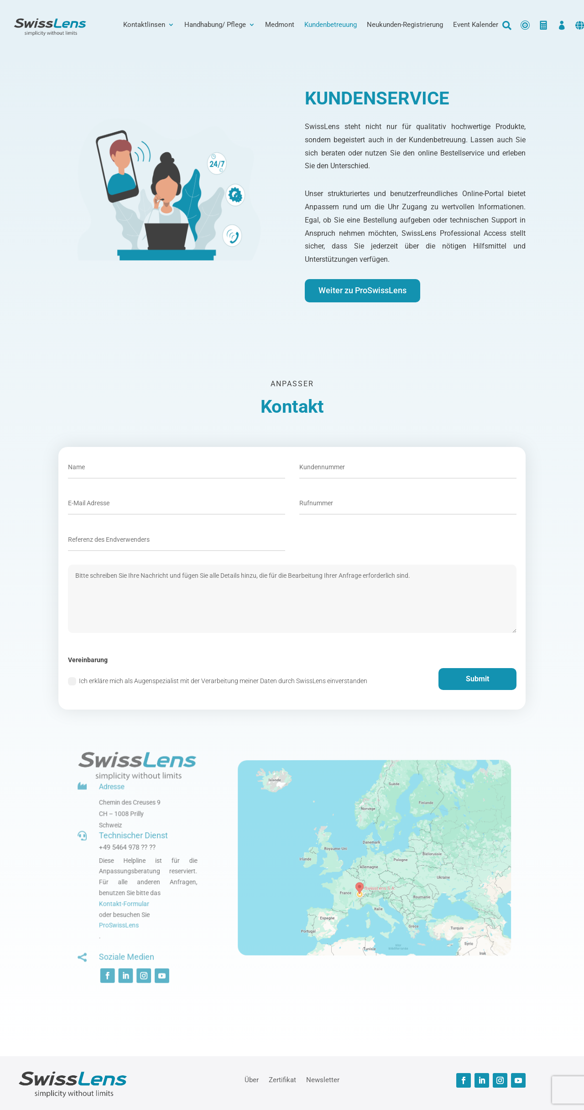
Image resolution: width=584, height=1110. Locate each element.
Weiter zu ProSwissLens (362, 290)
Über (252, 1079)
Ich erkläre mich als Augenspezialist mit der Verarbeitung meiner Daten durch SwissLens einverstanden (217, 681)
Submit (477, 678)
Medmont (279, 25)
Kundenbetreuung (330, 25)
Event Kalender (475, 25)
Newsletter (322, 1079)
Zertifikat (282, 1079)
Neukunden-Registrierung (405, 25)
